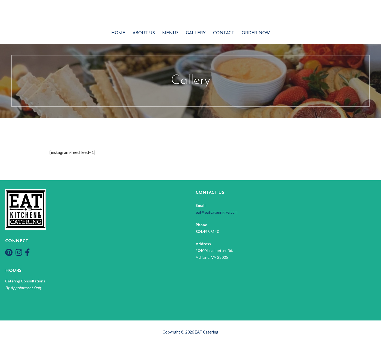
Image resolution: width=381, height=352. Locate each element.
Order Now (256, 33)
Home (118, 33)
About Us (144, 33)
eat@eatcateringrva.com (217, 212)
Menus (170, 33)
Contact (223, 33)
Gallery (196, 33)
